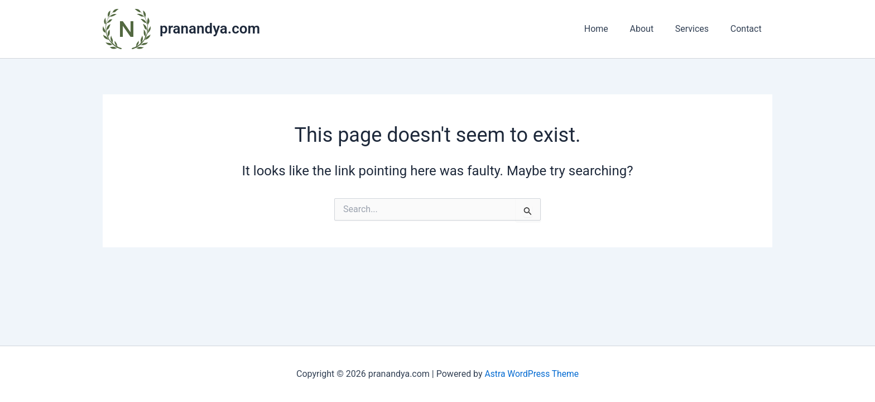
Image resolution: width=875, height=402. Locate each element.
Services (697, 28)
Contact (747, 28)
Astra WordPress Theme (532, 373)
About (651, 28)
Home (609, 28)
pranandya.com (210, 28)
